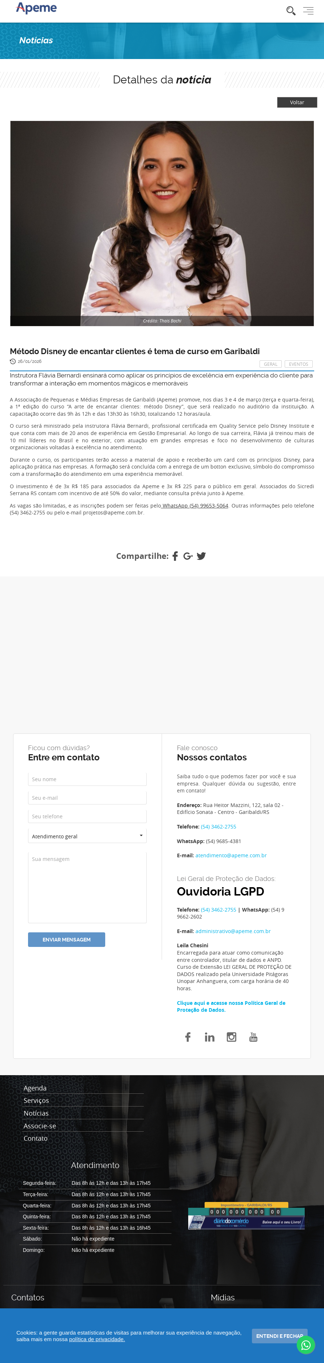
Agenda (35, 1088)
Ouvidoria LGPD (220, 891)
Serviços (36, 1101)
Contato (36, 1139)
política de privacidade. (97, 1339)
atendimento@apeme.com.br (231, 855)
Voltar (297, 102)
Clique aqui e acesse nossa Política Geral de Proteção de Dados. (231, 1006)
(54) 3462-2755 (218, 826)
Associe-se (40, 1126)
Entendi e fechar (279, 1336)
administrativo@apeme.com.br (233, 931)
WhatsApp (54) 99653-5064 (194, 505)
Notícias (36, 1113)
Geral (270, 364)
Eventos (298, 364)
